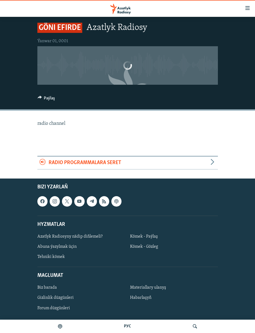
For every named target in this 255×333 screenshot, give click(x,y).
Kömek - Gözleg (144, 247)
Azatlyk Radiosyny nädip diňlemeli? (70, 236)
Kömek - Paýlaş (144, 236)
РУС (127, 326)
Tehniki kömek (51, 257)
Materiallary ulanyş (148, 287)
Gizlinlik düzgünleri (55, 298)
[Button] (46, 99)
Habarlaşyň (140, 298)
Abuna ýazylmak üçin (57, 247)
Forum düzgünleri (53, 308)
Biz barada (47, 287)
